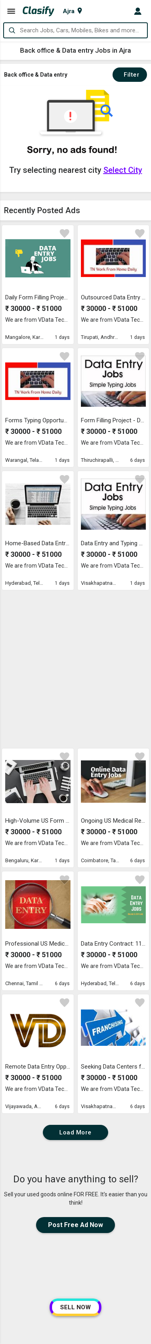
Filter (129, 74)
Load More (75, 982)
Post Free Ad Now (75, 1074)
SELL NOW (75, 1307)
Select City (122, 170)
